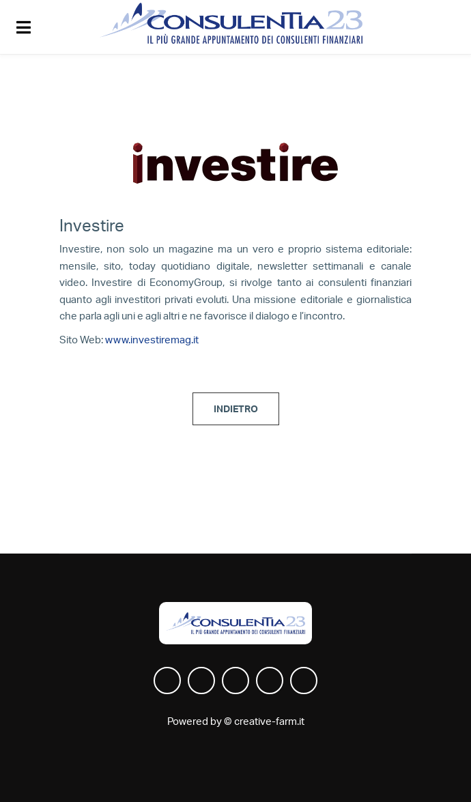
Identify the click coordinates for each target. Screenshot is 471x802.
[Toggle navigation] (25, 27)
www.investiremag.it (152, 340)
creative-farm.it (269, 722)
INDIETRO (236, 409)
